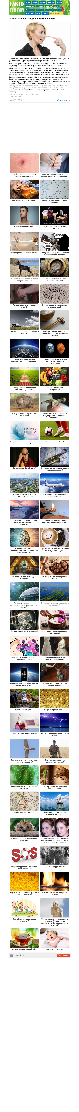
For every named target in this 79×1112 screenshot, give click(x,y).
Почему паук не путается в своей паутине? (24, 787)
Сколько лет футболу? (54, 442)
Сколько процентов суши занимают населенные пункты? (24, 360)
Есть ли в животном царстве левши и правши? (55, 684)
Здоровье (42, 2)
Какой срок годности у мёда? (24, 200)
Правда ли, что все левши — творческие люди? (24, 658)
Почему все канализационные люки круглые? (54, 306)
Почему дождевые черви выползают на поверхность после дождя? (24, 605)
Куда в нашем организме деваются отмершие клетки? (24, 894)
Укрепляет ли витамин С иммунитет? (55, 389)
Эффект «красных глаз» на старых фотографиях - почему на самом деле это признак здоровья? (54, 840)
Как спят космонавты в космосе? (24, 631)
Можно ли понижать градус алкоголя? (54, 227)
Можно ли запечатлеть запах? (24, 734)
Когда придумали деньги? (55, 710)
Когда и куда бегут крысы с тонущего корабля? (54, 280)
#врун (36, 94)
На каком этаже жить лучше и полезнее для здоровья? (24, 495)
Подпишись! (63, 955)
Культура (49, 6)
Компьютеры (30, 6)
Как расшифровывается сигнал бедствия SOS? (24, 868)
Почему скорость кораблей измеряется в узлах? (55, 813)
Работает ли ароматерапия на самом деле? (54, 632)
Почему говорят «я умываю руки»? (24, 306)
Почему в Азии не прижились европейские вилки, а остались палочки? (55, 333)
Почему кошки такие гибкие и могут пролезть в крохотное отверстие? (55, 416)
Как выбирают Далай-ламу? (24, 468)
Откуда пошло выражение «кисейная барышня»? (55, 658)
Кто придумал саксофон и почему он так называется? (55, 469)
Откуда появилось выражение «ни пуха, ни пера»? (24, 443)
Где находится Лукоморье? (24, 812)
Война (35, 2)
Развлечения (30, 13)
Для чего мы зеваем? (55, 949)
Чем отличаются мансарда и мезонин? (24, 578)
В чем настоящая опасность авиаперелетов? (54, 495)
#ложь (10, 94)
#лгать (21, 94)
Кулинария (40, 6)
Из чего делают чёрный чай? (24, 949)
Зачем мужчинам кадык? (24, 226)
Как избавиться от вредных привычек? (24, 920)
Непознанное (30, 9)
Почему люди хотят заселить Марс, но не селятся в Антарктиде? (55, 361)
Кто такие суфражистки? (55, 867)
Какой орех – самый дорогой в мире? (54, 578)
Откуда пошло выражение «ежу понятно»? (24, 839)
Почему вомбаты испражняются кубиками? (24, 415)
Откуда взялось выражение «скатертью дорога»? (24, 389)
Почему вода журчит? (24, 710)
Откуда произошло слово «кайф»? (24, 253)
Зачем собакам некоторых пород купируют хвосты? (24, 280)
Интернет (51, 2)
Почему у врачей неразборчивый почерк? (55, 201)
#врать (16, 94)
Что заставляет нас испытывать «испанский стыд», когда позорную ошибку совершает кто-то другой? (55, 922)
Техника (45, 13)
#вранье (26, 94)
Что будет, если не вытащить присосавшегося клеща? (24, 175)
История (59, 2)
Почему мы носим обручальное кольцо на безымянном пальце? (54, 175)
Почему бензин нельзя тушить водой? (54, 894)
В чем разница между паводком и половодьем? (55, 604)
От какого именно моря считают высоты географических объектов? (24, 522)
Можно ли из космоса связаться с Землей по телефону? (24, 684)
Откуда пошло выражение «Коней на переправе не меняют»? (55, 254)
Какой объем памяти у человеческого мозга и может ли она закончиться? (24, 551)
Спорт (38, 13)
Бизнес (28, 2)
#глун (32, 94)
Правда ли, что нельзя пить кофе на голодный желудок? (55, 550)
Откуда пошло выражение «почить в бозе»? (24, 332)
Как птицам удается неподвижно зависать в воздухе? (24, 761)
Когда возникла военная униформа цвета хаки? (55, 761)
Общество (40, 9)
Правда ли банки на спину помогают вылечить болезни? (54, 521)
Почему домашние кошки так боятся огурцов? (55, 787)
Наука (56, 6)
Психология (57, 9)
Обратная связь (56, 13)
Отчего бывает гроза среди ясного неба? (54, 735)
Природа (48, 9)
